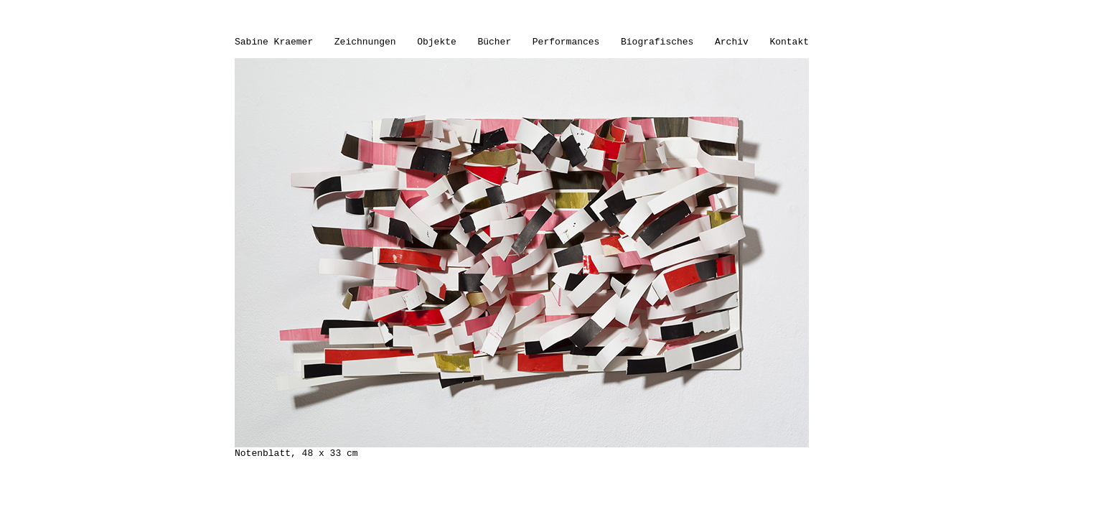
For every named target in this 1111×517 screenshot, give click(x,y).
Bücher (494, 42)
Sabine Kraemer (274, 42)
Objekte (436, 42)
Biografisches (657, 42)
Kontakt (789, 42)
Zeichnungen (365, 42)
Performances (566, 42)
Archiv (732, 42)
